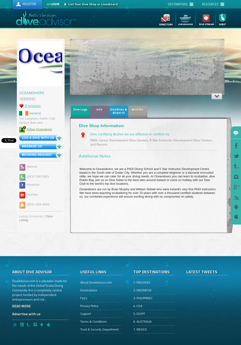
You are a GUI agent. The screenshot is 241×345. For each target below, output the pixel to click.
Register (29, 3)
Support (85, 313)
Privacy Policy (89, 306)
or (53, 4)
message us (32, 146)
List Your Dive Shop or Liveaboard (93, 4)
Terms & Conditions (93, 321)
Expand (216, 96)
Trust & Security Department (99, 329)
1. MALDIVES (141, 282)
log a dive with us (38, 138)
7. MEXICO (140, 329)
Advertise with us (26, 314)
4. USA (137, 306)
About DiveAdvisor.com (96, 282)
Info (99, 109)
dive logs (80, 109)
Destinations (88, 290)
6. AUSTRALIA (142, 321)
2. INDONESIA (142, 290)
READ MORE (21, 306)
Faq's (83, 298)
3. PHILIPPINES (142, 298)
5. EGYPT (139, 313)
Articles (137, 109)
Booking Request (37, 155)
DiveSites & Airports (118, 111)
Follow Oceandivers (35, 129)
